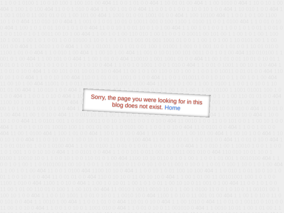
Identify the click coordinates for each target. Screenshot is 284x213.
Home (172, 107)
